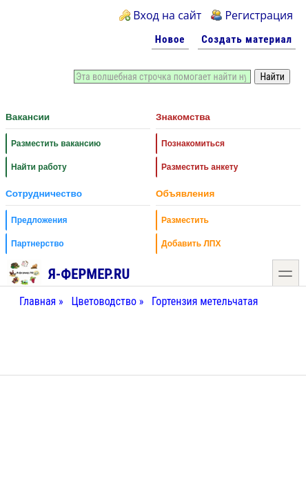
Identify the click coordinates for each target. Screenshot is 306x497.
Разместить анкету (199, 167)
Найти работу (39, 167)
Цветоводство (103, 301)
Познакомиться (193, 143)
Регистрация (259, 15)
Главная (37, 301)
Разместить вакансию (56, 143)
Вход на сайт (167, 15)
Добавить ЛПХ (191, 243)
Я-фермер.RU (68, 272)
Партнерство (37, 243)
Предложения (39, 220)
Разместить (185, 220)
